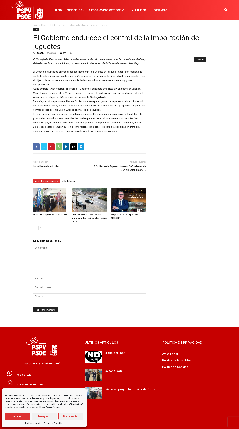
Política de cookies (33, 423)
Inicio (35, 25)
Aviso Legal (170, 354)
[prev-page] (35, 228)
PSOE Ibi (41, 53)
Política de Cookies (175, 366)
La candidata (114, 371)
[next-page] (40, 228)
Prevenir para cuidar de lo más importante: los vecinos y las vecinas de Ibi (89, 218)
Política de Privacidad (53, 423)
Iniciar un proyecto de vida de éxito (50, 215)
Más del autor (69, 181)
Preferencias (71, 416)
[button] (226, 10)
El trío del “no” (115, 353)
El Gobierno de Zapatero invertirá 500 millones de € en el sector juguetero (120, 168)
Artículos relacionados (46, 181)
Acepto (17, 416)
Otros (43, 25)
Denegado (44, 416)
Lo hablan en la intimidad (46, 166)
